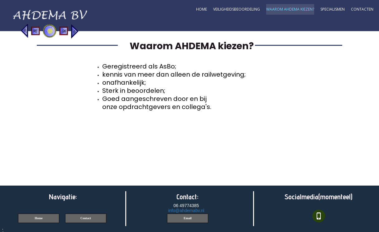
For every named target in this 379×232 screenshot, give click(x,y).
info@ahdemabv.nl (186, 210)
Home (201, 9)
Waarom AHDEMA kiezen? (290, 9)
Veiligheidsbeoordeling (236, 9)
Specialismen (332, 9)
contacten (362, 9)
